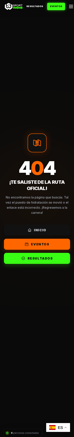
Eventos (56, 6)
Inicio (37, 230)
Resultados (34, 6)
